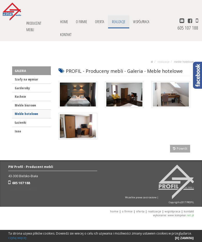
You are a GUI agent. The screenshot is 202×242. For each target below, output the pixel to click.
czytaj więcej (17, 238)
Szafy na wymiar (26, 79)
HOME (64, 21)
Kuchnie (20, 96)
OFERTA (99, 21)
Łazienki (20, 122)
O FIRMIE (81, 21)
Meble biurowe (25, 105)
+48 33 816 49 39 (23, 189)
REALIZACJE (118, 21)
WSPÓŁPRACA (141, 21)
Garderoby (22, 88)
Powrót (180, 148)
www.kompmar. (181, 215)
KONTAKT (65, 34)
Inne (18, 131)
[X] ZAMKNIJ (184, 238)
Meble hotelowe (184, 61)
